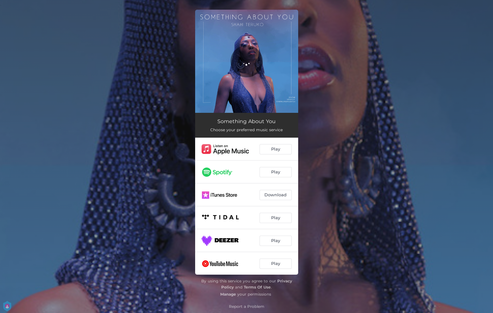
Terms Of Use (257, 287)
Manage (228, 294)
